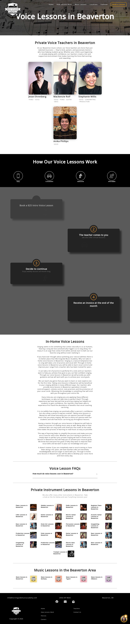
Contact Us (77, 612)
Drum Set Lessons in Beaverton (47, 525)
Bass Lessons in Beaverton (21, 525)
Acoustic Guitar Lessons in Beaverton (96, 516)
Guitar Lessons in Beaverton (47, 515)
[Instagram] (73, 602)
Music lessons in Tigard (71, 578)
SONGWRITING (90, 99)
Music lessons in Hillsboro (96, 578)
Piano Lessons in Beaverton (21, 506)
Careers (43, 619)
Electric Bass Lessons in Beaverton (70, 544)
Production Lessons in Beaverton (23, 534)
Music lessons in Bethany (46, 578)
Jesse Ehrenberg (37, 96)
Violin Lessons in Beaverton (71, 506)
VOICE (37, 99)
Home (51, 2)
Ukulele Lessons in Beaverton (47, 506)
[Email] (65, 601)
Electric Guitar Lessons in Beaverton (71, 516)
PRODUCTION (85, 102)
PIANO (31, 99)
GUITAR (69, 99)
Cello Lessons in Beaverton (21, 515)
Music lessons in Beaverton (21, 578)
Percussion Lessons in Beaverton (73, 525)
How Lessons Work (47, 612)
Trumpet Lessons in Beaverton (60, 553)
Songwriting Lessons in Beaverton (95, 525)
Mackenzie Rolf (61, 96)
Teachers (76, 608)
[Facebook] (56, 601)
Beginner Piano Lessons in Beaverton (96, 507)
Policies (43, 616)
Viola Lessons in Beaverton (46, 534)
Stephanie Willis (87, 96)
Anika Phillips (60, 141)
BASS (56, 102)
